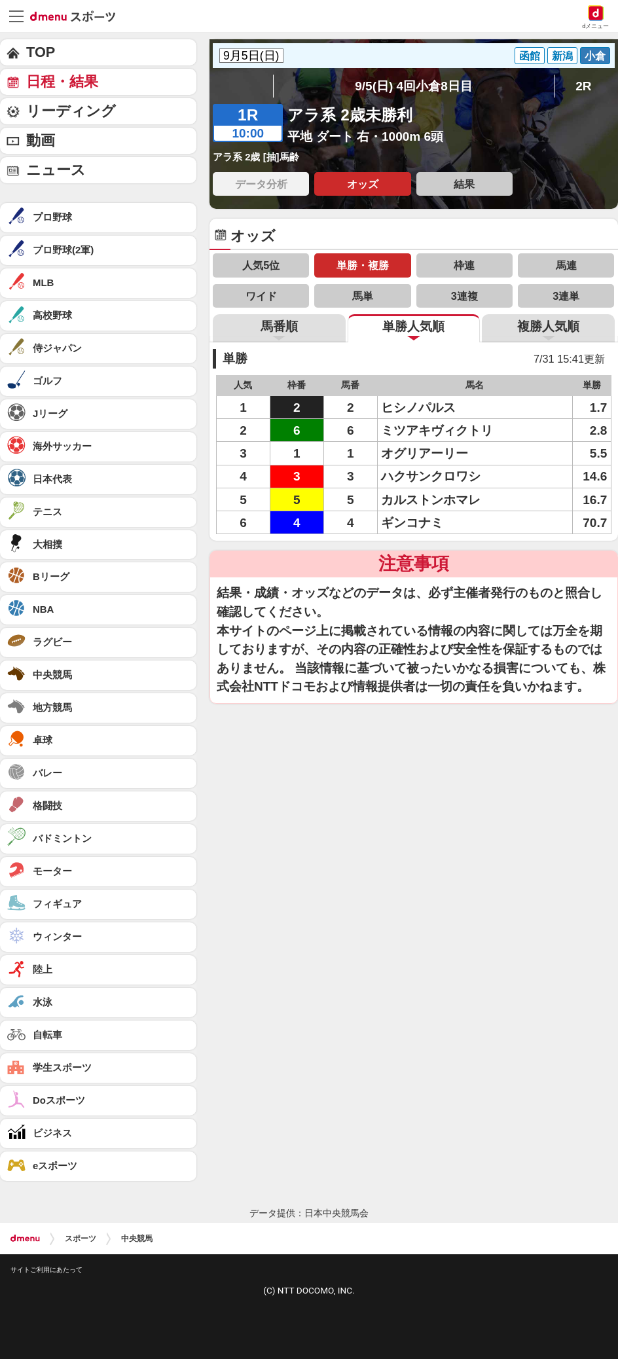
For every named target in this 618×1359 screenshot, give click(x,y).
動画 (40, 140)
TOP (40, 52)
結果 (464, 184)
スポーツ (80, 1238)
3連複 (464, 296)
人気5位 (261, 265)
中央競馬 (137, 1238)
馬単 (362, 296)
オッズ (362, 184)
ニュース (56, 170)
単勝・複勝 (362, 265)
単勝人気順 (413, 326)
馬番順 (279, 326)
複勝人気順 (548, 326)
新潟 (562, 56)
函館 (529, 56)
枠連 (464, 265)
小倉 (595, 56)
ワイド (261, 296)
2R (583, 86)
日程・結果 (62, 81)
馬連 (566, 265)
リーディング (71, 111)
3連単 (566, 296)
